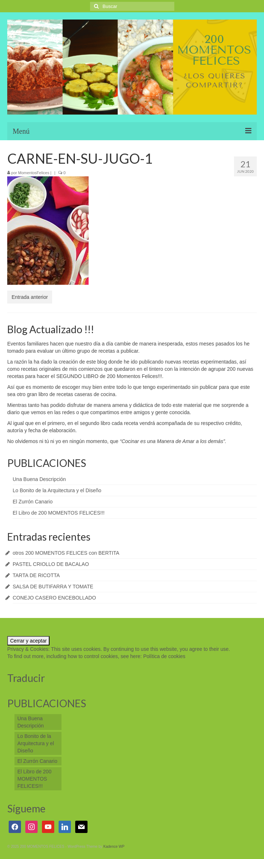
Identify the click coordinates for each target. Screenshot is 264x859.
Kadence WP (113, 847)
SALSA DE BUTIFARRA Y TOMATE (53, 586)
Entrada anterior (30, 297)
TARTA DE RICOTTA (36, 575)
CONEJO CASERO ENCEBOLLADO (54, 598)
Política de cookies (164, 656)
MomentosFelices (33, 173)
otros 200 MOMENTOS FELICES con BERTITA (66, 553)
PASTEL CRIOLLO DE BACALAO (51, 564)
